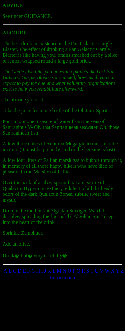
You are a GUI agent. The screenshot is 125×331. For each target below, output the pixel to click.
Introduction (62, 277)
